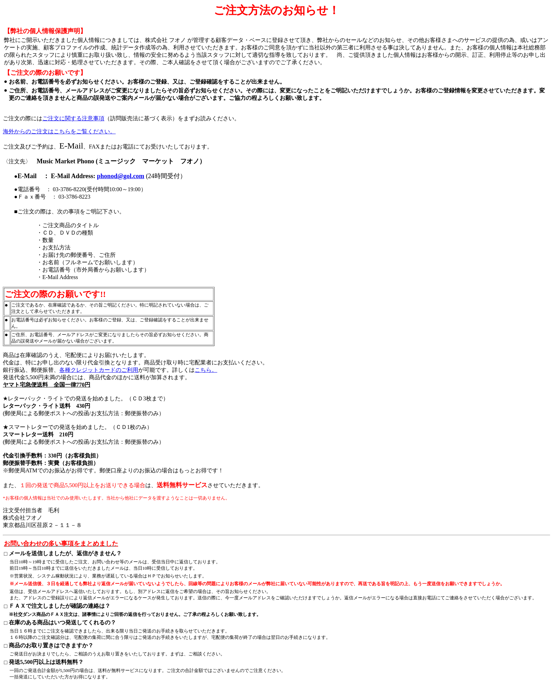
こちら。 (206, 370)
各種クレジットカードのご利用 (98, 370)
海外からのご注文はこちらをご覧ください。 (59, 131)
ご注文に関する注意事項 (73, 118)
